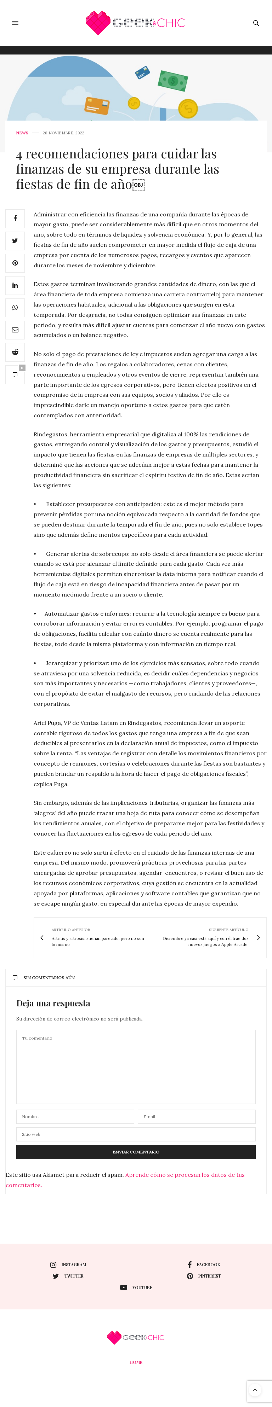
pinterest (204, 1276)
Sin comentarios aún (44, 977)
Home (136, 1362)
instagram (68, 1264)
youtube (136, 1287)
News (22, 133)
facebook (204, 1264)
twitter (68, 1276)
